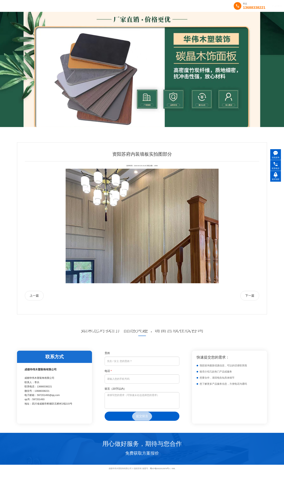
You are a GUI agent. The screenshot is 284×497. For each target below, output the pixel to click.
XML (173, 468)
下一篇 (249, 295)
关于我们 (93, 5)
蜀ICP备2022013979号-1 (160, 468)
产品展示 (110, 5)
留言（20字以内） (115, 388)
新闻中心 (145, 5)
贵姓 (107, 353)
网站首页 (75, 5)
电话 (108, 370)
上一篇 (34, 295)
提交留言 (142, 416)
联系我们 (163, 5)
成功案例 (128, 5)
